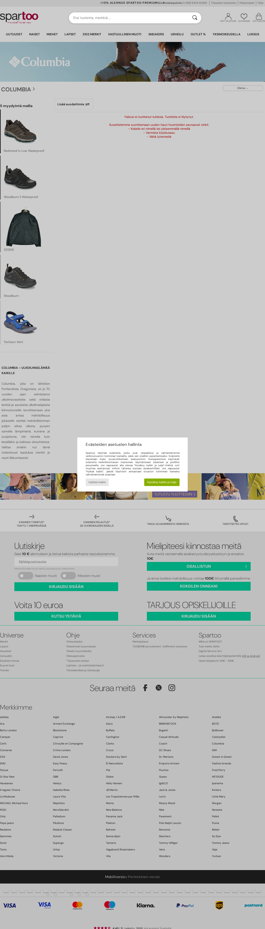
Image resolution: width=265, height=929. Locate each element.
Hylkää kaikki (97, 482)
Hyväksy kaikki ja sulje (162, 482)
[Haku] (194, 17)
